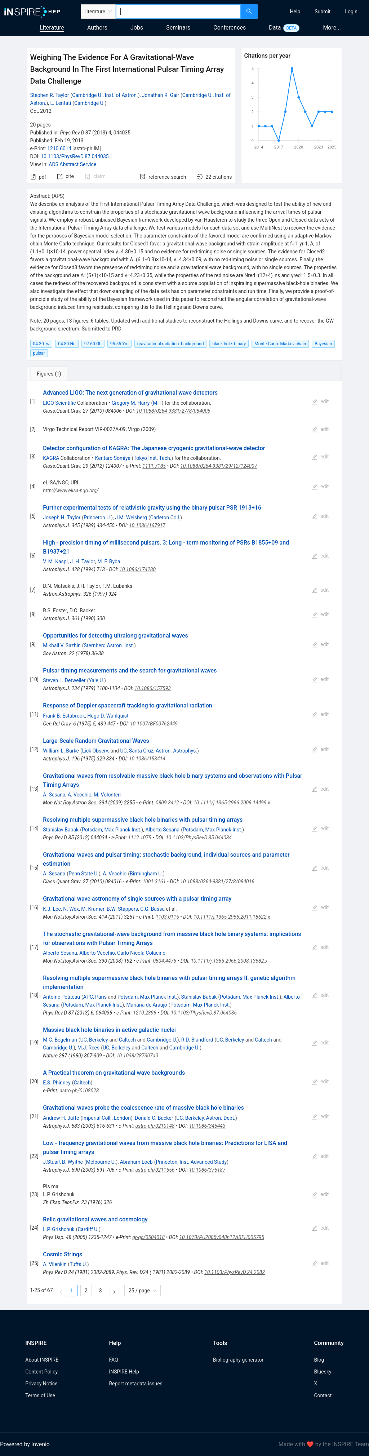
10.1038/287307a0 (137, 1055)
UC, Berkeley (94, 1040)
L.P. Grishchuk (59, 1229)
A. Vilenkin (54, 1264)
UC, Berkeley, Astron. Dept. (205, 1118)
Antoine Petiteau (61, 997)
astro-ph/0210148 (155, 1126)
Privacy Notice (41, 1383)
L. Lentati (60, 103)
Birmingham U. (146, 873)
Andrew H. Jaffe (61, 1118)
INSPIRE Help (124, 1372)
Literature (52, 27)
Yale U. (96, 680)
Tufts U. (78, 1264)
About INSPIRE (41, 1360)
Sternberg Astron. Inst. (109, 645)
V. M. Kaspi (55, 561)
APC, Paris (95, 997)
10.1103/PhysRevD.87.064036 (204, 1013)
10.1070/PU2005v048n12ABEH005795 (221, 1237)
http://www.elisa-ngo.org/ (70, 490)
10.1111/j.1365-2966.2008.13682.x (229, 961)
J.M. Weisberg (131, 517)
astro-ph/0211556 (154, 1170)
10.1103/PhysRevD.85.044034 (199, 837)
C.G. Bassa (152, 909)
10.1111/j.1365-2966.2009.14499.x (232, 802)
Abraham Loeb (136, 1162)
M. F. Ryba (108, 561)
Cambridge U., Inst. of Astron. (105, 95)
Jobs (136, 27)
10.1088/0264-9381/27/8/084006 (173, 411)
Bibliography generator (238, 1360)
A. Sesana (54, 795)
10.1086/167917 (147, 525)
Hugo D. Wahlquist (108, 716)
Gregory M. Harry (131, 403)
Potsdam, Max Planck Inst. (111, 830)
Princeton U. (97, 517)
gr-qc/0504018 (148, 1237)
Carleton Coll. (165, 517)
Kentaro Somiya (112, 458)
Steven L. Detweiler (64, 680)
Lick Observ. (96, 751)
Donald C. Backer (154, 1118)
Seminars (178, 27)
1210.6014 (59, 148)
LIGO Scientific (59, 403)
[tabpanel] (184, 842)
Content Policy (41, 1372)
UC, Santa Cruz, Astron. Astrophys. (158, 751)
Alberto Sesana (162, 830)
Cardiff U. (88, 1229)
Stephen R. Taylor (49, 95)
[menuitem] (295, 11)
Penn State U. (83, 873)
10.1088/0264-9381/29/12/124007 (218, 466)
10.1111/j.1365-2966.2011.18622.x (232, 917)
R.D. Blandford (197, 1040)
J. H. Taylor (82, 561)
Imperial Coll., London (106, 1118)
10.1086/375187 (207, 1170)
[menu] (314, 11)
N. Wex (71, 909)
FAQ (113, 1360)
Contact (323, 1395)
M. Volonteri (107, 795)
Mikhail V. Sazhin (62, 645)
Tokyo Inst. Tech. (153, 458)
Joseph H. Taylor (61, 517)
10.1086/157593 (152, 688)
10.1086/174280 (137, 569)
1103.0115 (167, 917)
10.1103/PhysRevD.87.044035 (75, 156)
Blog (319, 1360)
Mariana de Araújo (146, 1005)
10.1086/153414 (147, 759)
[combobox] (178, 11)
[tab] (51, 374)
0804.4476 (164, 961)
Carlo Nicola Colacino (141, 953)
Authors (97, 27)
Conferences (229, 27)
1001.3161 (154, 881)
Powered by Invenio (25, 1444)
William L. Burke (61, 751)
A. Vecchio (80, 795)
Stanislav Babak (61, 830)
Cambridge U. (89, 103)
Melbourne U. (101, 1162)
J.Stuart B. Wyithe (63, 1162)
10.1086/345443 (207, 1126)
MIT (157, 403)
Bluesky (322, 1372)
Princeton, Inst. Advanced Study (191, 1162)
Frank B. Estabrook (64, 716)
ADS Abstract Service (72, 164)
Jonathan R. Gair (160, 95)
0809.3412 (167, 802)
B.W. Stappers (122, 909)
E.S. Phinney (57, 1083)
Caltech (127, 1040)
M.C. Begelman (60, 1040)
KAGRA (51, 458)
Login (351, 11)
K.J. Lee (52, 909)
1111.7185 (154, 466)
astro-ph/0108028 (79, 1090)
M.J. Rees (88, 1048)
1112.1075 (139, 837)
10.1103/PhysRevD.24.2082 (234, 1272)
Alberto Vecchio (97, 953)
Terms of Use (40, 1395)
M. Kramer (93, 909)
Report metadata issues (135, 1383)
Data (275, 27)
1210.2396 (144, 1013)
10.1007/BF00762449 (154, 724)
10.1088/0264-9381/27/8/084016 (217, 881)
